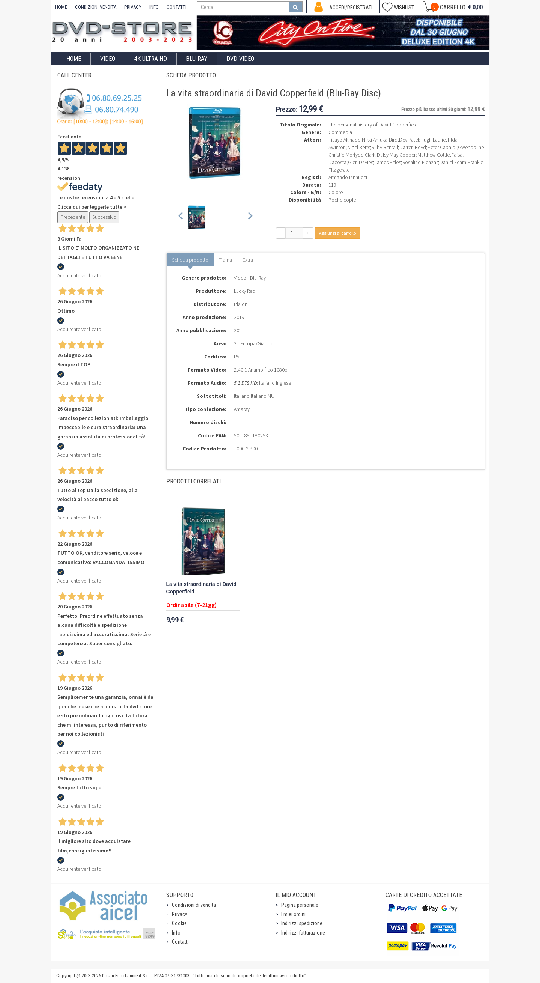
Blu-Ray (196, 58)
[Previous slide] (181, 217)
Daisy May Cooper (396, 154)
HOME (61, 7)
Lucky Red (244, 291)
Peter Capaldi (442, 147)
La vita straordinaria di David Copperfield (201, 588)
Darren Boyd (412, 147)
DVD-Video (240, 58)
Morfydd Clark (360, 154)
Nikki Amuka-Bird (380, 139)
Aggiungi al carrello (337, 233)
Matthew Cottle (433, 154)
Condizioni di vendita (194, 905)
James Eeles (388, 162)
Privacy (179, 914)
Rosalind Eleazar (420, 162)
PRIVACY (132, 7)
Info (176, 933)
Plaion (241, 304)
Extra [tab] (248, 259)
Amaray (242, 409)
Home (73, 58)
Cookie (179, 923)
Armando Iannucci (347, 177)
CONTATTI (176, 7)
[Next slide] (250, 217)
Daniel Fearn (453, 162)
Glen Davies (360, 162)
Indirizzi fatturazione (303, 933)
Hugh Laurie (433, 139)
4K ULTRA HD (150, 58)
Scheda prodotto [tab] (190, 259)
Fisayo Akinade (344, 139)
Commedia (340, 132)
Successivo (104, 217)
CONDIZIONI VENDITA (95, 7)
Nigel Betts (358, 147)
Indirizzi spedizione (301, 923)
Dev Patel (409, 139)
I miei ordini (293, 914)
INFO (154, 7)
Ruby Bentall (385, 147)
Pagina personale (299, 905)
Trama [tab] (225, 259)
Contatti (180, 942)
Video (107, 58)
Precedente (72, 217)
